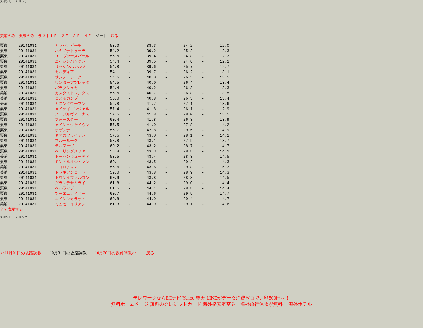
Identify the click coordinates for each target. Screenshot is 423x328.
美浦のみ (7, 35)
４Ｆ (88, 35)
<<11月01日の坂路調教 (20, 263)
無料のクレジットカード (176, 314)
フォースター (72, 124)
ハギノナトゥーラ (72, 52)
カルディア (72, 74)
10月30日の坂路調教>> (116, 263)
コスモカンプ (72, 102)
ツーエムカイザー (72, 203)
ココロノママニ (72, 175)
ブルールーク (72, 147)
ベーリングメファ (72, 158)
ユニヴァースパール (72, 57)
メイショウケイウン (72, 130)
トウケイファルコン (72, 186)
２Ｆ (65, 35)
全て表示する (11, 219)
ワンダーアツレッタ (72, 85)
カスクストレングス (72, 97)
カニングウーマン (72, 108)
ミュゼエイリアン (72, 214)
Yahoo (188, 308)
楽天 (200, 308)
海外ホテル (300, 314)
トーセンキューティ (72, 163)
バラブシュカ (72, 91)
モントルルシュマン (72, 169)
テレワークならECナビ (157, 308)
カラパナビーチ (72, 46)
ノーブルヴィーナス (72, 119)
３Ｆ (76, 35)
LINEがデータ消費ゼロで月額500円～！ (248, 308)
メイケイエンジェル (72, 113)
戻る (114, 35)
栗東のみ (26, 35)
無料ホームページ (130, 314)
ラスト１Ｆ (47, 35)
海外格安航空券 (219, 314)
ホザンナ (72, 136)
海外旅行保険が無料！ (263, 314)
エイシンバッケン (72, 63)
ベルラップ (72, 197)
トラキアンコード (72, 180)
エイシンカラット (72, 208)
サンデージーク (72, 80)
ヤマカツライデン (72, 141)
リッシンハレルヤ (72, 69)
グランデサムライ (72, 191)
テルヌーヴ (72, 152)
